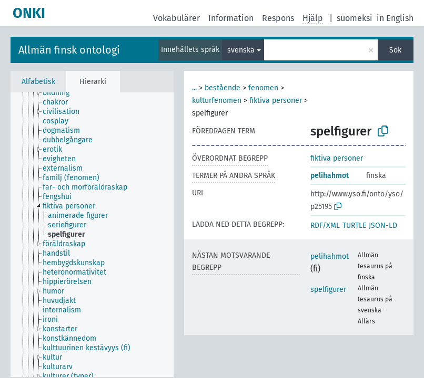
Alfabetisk (38, 81)
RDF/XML (325, 225)
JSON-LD (383, 225)
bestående (222, 87)
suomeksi (354, 18)
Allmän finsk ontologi (69, 50)
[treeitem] (60, 93)
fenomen (263, 87)
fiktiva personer (275, 100)
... (194, 87)
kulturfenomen (216, 100)
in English (395, 18)
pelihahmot (329, 175)
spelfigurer (328, 289)
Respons (278, 18)
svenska (241, 50)
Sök (395, 50)
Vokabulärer (176, 18)
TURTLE (354, 225)
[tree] (92, 234)
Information (231, 18)
